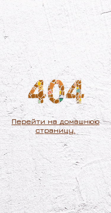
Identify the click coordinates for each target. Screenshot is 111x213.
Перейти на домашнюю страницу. (55, 125)
